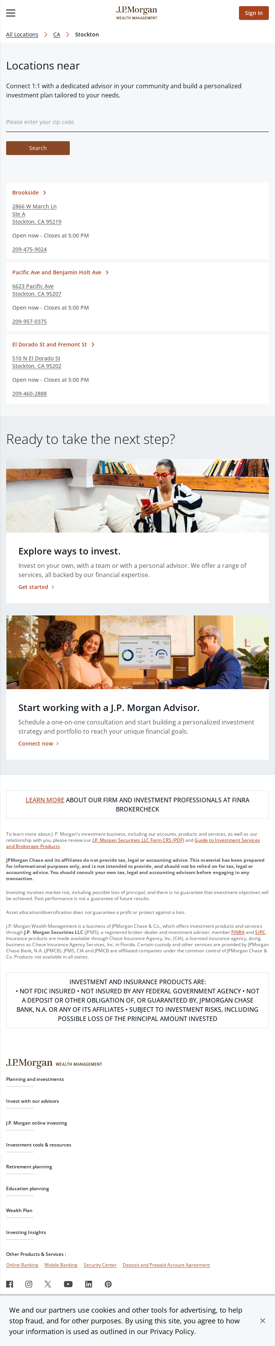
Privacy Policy (172, 1331)
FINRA (238, 932)
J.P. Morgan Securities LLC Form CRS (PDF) (138, 840)
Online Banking (22, 1265)
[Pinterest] (108, 1284)
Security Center (100, 1265)
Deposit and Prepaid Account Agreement (166, 1265)
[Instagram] (28, 1284)
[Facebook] (9, 1284)
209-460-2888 (29, 393)
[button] (263, 1321)
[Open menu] (36, 13)
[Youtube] (68, 1284)
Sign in (254, 12)
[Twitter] (47, 1284)
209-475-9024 (29, 249)
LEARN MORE (45, 800)
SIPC (260, 932)
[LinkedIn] (88, 1284)
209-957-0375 (29, 321)
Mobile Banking (60, 1265)
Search (38, 148)
